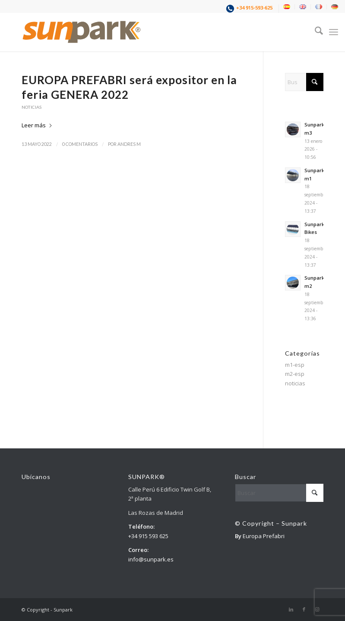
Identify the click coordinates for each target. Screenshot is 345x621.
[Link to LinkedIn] (291, 609)
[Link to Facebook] (304, 609)
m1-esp (294, 365)
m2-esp (294, 374)
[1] (81, 32)
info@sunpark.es (151, 559)
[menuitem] (250, 8)
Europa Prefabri (264, 536)
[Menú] (333, 32)
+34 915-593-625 (254, 7)
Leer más (37, 125)
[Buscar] (314, 32)
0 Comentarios (80, 144)
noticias (31, 107)
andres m (129, 144)
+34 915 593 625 (148, 536)
